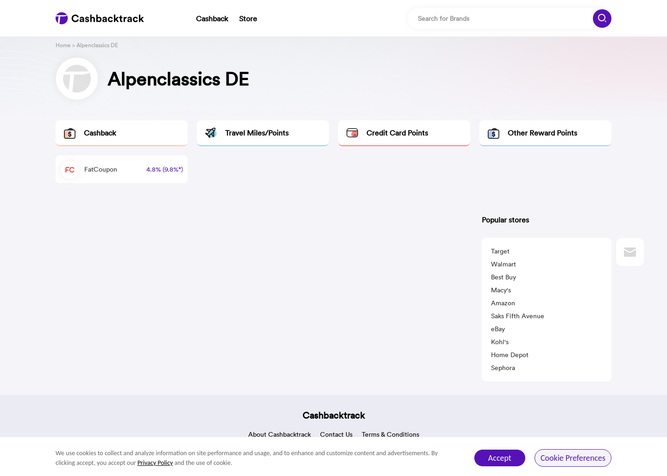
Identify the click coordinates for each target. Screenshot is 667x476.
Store (248, 18)
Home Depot (510, 355)
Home (63, 45)
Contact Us (336, 434)
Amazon (503, 303)
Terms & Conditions (390, 434)
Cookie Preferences (573, 458)
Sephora (503, 368)
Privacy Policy (155, 463)
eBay (498, 329)
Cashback (212, 18)
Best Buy (503, 277)
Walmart (503, 264)
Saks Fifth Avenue (517, 316)
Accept (499, 458)
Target (500, 251)
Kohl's (500, 342)
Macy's (501, 290)
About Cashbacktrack (279, 434)
